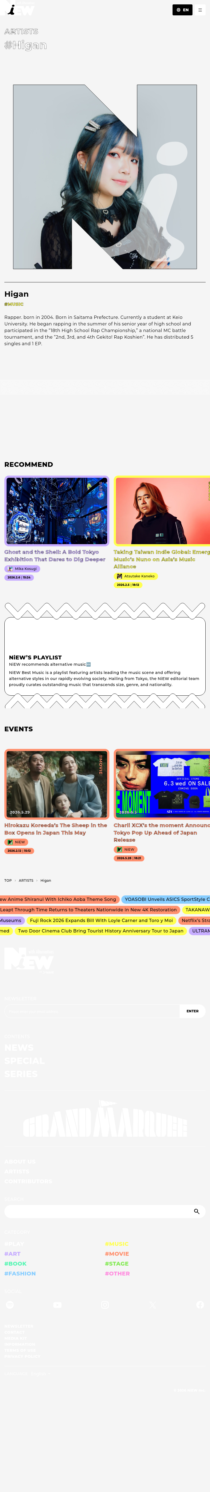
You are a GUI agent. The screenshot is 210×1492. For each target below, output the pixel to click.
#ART (12, 1254)
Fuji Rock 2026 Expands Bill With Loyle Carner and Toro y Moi (103, 920)
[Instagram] (105, 1305)
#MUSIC (117, 1244)
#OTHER (117, 1273)
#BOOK (15, 1263)
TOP (8, 880)
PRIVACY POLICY (22, 1356)
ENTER (192, 1011)
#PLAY (14, 1244)
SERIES (21, 1074)
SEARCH (14, 1199)
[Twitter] (152, 1305)
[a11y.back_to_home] (17, 9)
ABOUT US (20, 1161)
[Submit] (197, 1211)
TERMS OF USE (20, 1350)
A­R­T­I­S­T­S (26, 880)
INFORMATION (19, 1344)
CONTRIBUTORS (28, 1181)
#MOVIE (117, 1254)
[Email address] (92, 1011)
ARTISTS (17, 1171)
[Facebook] (200, 1305)
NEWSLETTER (20, 998)
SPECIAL (24, 1060)
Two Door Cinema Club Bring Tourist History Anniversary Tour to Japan (102, 931)
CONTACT (14, 1332)
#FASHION (20, 1273)
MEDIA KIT (15, 1338)
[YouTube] (57, 1305)
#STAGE (117, 1263)
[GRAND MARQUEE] (105, 1119)
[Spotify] (9, 1305)
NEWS (19, 1047)
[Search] (105, 1211)
